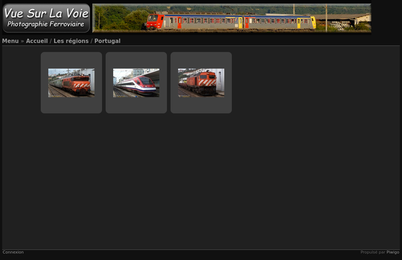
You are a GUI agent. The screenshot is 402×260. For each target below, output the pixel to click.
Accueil (37, 41)
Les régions (71, 41)
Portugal (107, 41)
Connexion (13, 252)
